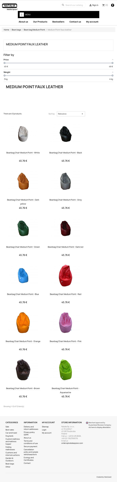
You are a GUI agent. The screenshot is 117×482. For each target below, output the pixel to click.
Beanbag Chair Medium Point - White (23, 152)
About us (23, 21)
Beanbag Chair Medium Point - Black (65, 152)
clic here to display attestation (99, 427)
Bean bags (10, 464)
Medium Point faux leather (27, 44)
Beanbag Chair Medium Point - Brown (23, 388)
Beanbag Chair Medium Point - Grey (65, 200)
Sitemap (45, 427)
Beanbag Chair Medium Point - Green (23, 247)
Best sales (10, 430)
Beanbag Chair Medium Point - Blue (23, 294)
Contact (27, 463)
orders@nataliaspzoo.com (72, 443)
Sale (7, 427)
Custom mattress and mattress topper (13, 441)
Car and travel (11, 433)
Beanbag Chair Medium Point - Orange (23, 341)
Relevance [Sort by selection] (71, 113)
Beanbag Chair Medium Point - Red (65, 294)
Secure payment (30, 446)
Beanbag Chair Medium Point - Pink (65, 341)
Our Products (40, 21)
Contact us (75, 21)
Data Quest (107, 477)
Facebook (112, 5)
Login (44, 430)
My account (92, 21)
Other (8, 467)
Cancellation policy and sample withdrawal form (31, 452)
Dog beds (9, 436)
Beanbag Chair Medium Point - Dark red (65, 247)
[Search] (73, 5)
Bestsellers (58, 21)
